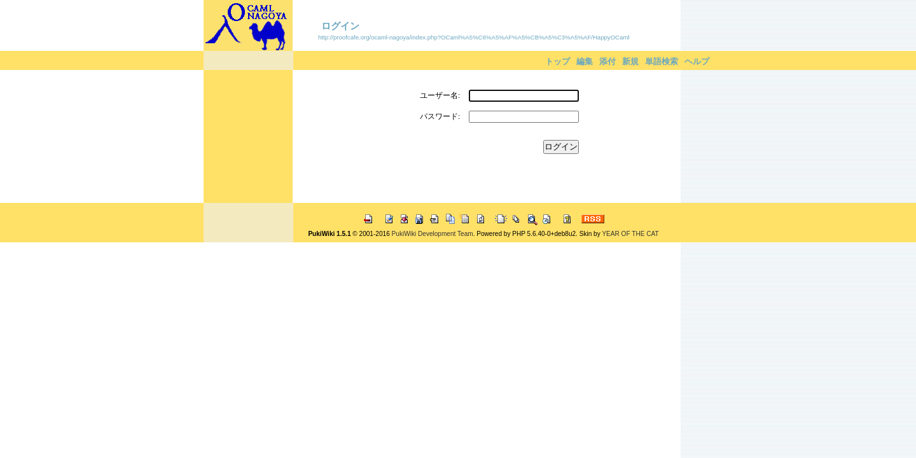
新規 (630, 61)
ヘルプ (696, 61)
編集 (584, 61)
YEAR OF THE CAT (630, 233)
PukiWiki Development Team (432, 233)
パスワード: (440, 116)
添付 (607, 61)
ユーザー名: (440, 95)
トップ (557, 61)
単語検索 (661, 61)
